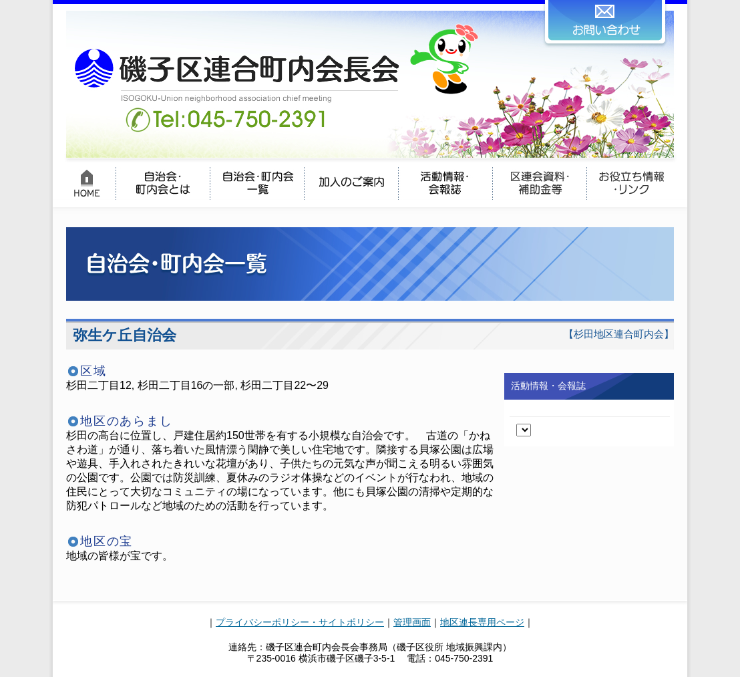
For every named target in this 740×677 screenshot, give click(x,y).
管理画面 (412, 622)
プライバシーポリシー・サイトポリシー (300, 622)
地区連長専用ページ (482, 622)
